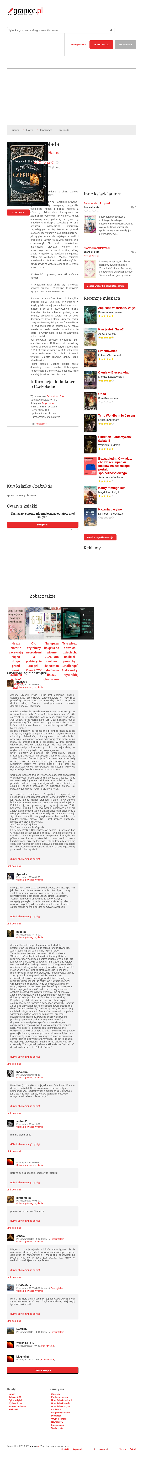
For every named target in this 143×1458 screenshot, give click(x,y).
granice (15, 130)
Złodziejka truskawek (97, 248)
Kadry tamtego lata (111, 488)
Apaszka (21, 874)
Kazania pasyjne (110, 509)
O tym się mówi (58, 1419)
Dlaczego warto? (78, 44)
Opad (102, 394)
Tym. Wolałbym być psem (116, 415)
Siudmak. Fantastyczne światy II (115, 438)
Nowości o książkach (61, 1400)
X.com (120, 1449)
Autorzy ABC (15, 1397)
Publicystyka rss (59, 1397)
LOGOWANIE (125, 44)
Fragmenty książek (60, 1412)
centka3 (21, 1236)
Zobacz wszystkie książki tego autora (105, 286)
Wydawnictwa (15, 1403)
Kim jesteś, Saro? (111, 329)
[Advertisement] (42, 453)
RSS (133, 1449)
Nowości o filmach (60, 1403)
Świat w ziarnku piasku (98, 203)
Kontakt (65, 1449)
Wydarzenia (57, 1428)
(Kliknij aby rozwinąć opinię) (25, 859)
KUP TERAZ (18, 212)
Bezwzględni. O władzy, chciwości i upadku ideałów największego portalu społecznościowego (115, 466)
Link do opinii (14, 866)
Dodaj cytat (42, 524)
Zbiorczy (55, 1394)
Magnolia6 (22, 1356)
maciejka (22, 1072)
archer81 (22, 1121)
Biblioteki (13, 1409)
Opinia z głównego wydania (29, 687)
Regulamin (78, 1449)
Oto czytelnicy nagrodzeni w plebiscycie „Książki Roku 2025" (34, 657)
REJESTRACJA (101, 44)
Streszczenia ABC (18, 1406)
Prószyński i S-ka (56, 396)
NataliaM (22, 1329)
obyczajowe (40, 424)
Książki (29, 130)
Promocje (56, 1415)
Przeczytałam (57, 1239)
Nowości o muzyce (60, 1406)
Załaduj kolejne (43, 1370)
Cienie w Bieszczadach (114, 372)
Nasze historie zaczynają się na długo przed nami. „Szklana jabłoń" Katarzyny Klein (16, 666)
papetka (21, 931)
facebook (101, 1449)
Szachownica (107, 351)
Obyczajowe (46, 130)
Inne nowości (57, 1425)
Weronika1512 (25, 1342)
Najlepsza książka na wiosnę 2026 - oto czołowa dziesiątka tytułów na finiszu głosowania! (52, 661)
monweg (21, 681)
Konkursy (56, 1409)
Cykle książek (16, 1400)
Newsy (12, 1394)
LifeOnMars (23, 1285)
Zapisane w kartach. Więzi (117, 308)
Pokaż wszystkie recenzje (100, 537)
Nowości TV (57, 1422)
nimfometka (23, 1197)
